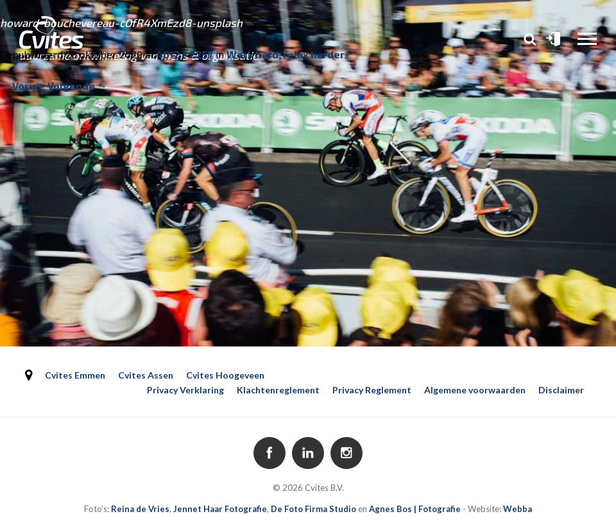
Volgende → (77, 86)
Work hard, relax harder (286, 54)
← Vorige (22, 86)
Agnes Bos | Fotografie (415, 509)
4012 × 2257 (185, 54)
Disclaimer (561, 389)
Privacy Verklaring (185, 389)
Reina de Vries (140, 509)
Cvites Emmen (75, 375)
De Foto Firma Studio (313, 509)
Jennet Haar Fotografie (220, 509)
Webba (517, 509)
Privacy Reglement (371, 389)
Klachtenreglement (278, 389)
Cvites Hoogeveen (225, 375)
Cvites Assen (145, 375)
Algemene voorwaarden (475, 389)
